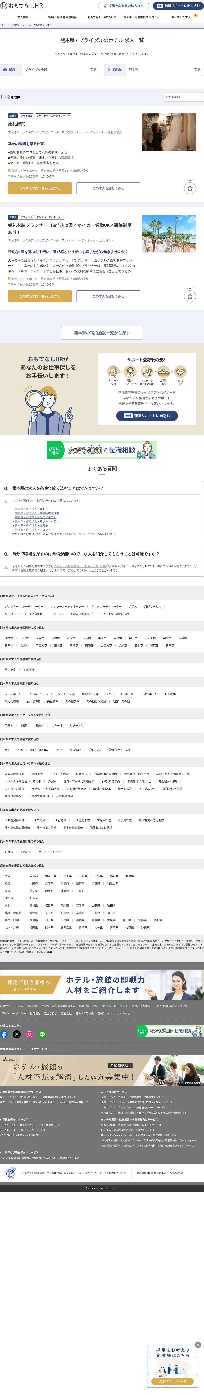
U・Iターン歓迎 (59, 774)
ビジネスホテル (38, 694)
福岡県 (33, 927)
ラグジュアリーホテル (119, 694)
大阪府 (33, 883)
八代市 (24, 638)
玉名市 (86, 638)
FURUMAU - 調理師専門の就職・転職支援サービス (128, 1130)
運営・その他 (121, 701)
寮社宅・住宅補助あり (45, 788)
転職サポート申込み (11, 1005)
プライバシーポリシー (13, 1013)
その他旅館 (72, 701)
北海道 (33, 898)
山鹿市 (102, 638)
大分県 (98, 927)
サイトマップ (125, 1013)
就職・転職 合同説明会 (62, 17)
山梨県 (96, 913)
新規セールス (152, 606)
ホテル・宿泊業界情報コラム (141, 17)
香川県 (127, 920)
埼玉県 (67, 876)
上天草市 (150, 638)
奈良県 (96, 883)
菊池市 (118, 638)
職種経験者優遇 (172, 788)
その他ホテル (149, 694)
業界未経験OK (40, 796)
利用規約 (35, 1013)
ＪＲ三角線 (38, 820)
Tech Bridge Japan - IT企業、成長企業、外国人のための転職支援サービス (39, 1157)
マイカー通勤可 (14, 788)
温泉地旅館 (33, 701)
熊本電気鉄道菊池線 (151, 820)
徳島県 (142, 920)
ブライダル (95, 749)
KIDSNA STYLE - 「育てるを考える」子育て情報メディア (30, 1125)
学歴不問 (37, 774)
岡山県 (49, 920)
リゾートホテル (65, 694)
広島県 (33, 920)
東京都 (33, 876)
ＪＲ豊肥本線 (81, 820)
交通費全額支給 (76, 788)
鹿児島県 (66, 927)
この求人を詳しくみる (108, 188)
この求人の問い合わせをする (40, 188)
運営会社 (66, 1013)
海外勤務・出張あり (136, 774)
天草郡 (170, 645)
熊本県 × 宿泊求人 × (31, 508)
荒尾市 (55, 638)
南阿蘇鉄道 (104, 820)
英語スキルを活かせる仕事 (173, 774)
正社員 (9, 852)
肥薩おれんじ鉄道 (101, 827)
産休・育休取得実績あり (79, 781)
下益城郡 (41, 645)
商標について (105, 1013)
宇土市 (133, 638)
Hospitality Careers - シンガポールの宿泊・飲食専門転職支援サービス (139, 1135)
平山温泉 (28, 669)
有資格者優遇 (64, 796)
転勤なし (81, 774)
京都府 (65, 883)
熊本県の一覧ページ (77, 534)
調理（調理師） (40, 749)
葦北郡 (139, 645)
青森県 (65, 905)
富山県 (80, 913)
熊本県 (16, 25)
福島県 (49, 905)
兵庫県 (49, 883)
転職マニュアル (88, 1005)
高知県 (158, 920)
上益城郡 (106, 645)
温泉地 (9, 725)
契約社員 (25, 852)
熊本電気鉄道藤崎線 (17, 827)
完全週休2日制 (168, 781)
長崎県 (83, 927)
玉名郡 (58, 645)
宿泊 (7, 749)
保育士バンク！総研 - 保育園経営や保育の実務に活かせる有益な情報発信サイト (144, 1112)
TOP (2, 25)
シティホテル (13, 694)
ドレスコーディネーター (106, 606)
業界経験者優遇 (14, 774)
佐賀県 (130, 927)
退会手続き (50, 1013)
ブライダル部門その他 (116, 614)
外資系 (52, 781)
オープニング (147, 788)
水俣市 (71, 638)
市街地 (24, 725)
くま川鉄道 (125, 820)
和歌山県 (112, 883)
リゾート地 (77, 725)
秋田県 (111, 905)
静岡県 (49, 890)
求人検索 (22, 17)
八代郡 (123, 645)
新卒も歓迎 (125, 788)
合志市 (24, 645)
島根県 (80, 920)
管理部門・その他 (120, 749)
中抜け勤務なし (14, 796)
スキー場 (57, 725)
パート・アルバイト (51, 852)
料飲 (20, 749)
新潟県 (33, 913)
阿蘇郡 (89, 645)
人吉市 (40, 638)
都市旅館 (170, 694)
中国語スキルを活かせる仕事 (23, 781)
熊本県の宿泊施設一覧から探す (102, 333)
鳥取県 (96, 920)
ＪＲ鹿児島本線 (14, 820)
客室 (60, 749)
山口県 (65, 920)
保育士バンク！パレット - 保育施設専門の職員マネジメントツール (137, 1102)
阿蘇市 (182, 638)
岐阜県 (65, 890)
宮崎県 (114, 927)
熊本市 (9, 638)
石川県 (65, 913)
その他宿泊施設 (96, 701)
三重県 (80, 890)
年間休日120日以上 (139, 781)
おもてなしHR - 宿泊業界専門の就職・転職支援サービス (131, 1125)
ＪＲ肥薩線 (59, 820)
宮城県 (33, 905)
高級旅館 (52, 701)
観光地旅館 (12, 701)
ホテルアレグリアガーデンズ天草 (43, 132)
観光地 (40, 725)
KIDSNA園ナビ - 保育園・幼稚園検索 (19, 1135)
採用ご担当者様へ (142, 1005)
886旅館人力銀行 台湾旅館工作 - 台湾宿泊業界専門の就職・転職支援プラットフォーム (147, 1145)
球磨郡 (154, 645)
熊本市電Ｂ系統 (73, 827)
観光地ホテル (90, 694)
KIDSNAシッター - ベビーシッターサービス (23, 1130)
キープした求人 (181, 17)
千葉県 (83, 876)
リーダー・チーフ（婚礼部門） (24, 614)
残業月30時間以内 (105, 774)
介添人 (133, 606)
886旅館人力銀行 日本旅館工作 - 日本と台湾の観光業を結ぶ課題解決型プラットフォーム (148, 1140)
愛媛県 (111, 920)
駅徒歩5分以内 (111, 781)
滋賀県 (80, 883)
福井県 (111, 913)
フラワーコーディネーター (67, 606)
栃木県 (114, 876)
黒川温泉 (10, 669)
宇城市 (167, 638)
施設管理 (75, 749)
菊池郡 (74, 645)
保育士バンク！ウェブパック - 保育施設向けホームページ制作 (134, 1107)
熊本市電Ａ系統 (46, 827)
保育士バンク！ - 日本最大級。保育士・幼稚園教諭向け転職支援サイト (38, 1097)
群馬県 (130, 876)
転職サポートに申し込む (178, 6)
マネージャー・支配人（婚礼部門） (73, 614)
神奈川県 (50, 876)
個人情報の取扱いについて (172, 1005)
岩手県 (80, 905)
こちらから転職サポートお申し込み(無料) (80, 566)
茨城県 (98, 876)
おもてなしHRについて (102, 17)
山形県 (96, 905)
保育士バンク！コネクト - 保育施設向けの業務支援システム (133, 1097)
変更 (61, 70)
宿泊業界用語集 (85, 1013)
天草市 (9, 645)
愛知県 (33, 890)
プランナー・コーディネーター (24, 606)
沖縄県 (145, 927)
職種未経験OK (102, 788)
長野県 (49, 913)
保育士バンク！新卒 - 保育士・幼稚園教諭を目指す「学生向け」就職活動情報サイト (45, 1102)
